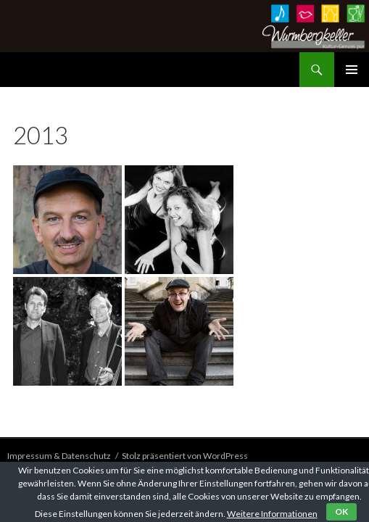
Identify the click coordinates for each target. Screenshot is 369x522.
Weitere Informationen (272, 513)
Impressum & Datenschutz (59, 455)
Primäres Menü (351, 69)
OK (341, 511)
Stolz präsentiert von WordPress (185, 455)
